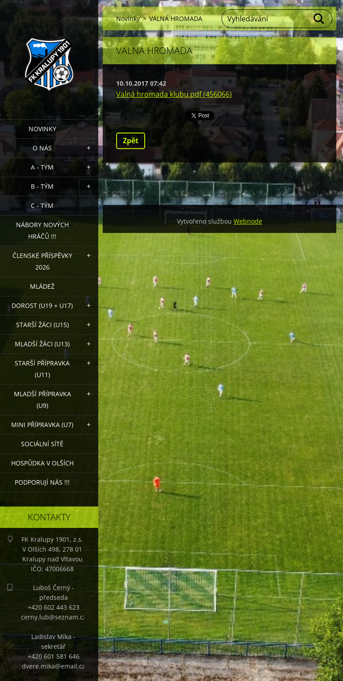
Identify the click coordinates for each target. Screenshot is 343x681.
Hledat (319, 18)
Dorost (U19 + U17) (42, 305)
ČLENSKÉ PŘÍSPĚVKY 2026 (42, 261)
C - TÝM (42, 205)
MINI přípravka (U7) (42, 424)
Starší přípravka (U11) (42, 369)
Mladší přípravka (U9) (42, 400)
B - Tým (42, 186)
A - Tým (42, 167)
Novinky (42, 129)
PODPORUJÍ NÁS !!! (42, 482)
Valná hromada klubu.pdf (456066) (174, 94)
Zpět (130, 140)
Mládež (42, 286)
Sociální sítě (42, 444)
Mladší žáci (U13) (42, 344)
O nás (42, 148)
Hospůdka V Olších (42, 463)
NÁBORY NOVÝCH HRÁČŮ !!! (42, 230)
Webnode (248, 221)
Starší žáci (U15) (42, 324)
